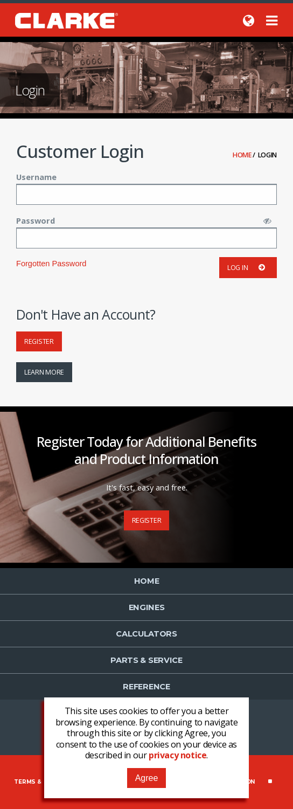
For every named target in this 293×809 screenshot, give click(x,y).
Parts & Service (146, 660)
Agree (146, 778)
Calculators (146, 634)
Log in (248, 267)
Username (36, 176)
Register (39, 341)
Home (243, 155)
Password (35, 220)
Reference (146, 687)
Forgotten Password (51, 263)
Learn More (44, 372)
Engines (147, 607)
